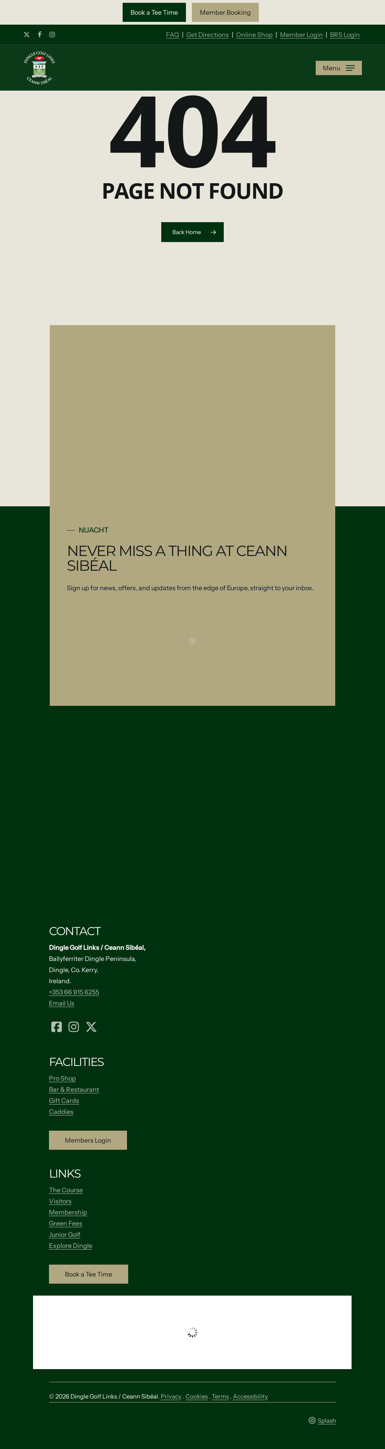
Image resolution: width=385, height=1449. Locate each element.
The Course (66, 1190)
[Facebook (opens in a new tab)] (56, 1026)
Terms (220, 1396)
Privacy (171, 1396)
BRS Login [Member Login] (345, 34)
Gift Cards (64, 1100)
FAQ (172, 34)
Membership (68, 1212)
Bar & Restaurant (74, 1089)
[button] (154, 12)
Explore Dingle (70, 1245)
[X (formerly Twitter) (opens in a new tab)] (91, 1026)
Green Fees (65, 1223)
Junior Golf (64, 1234)
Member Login (301, 34)
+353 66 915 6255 (74, 992)
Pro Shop (62, 1078)
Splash (322, 1420)
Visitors (60, 1201)
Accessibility (250, 1396)
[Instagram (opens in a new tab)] (73, 1026)
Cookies (197, 1396)
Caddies (61, 1112)
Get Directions (207, 34)
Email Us (61, 1003)
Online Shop (254, 34)
